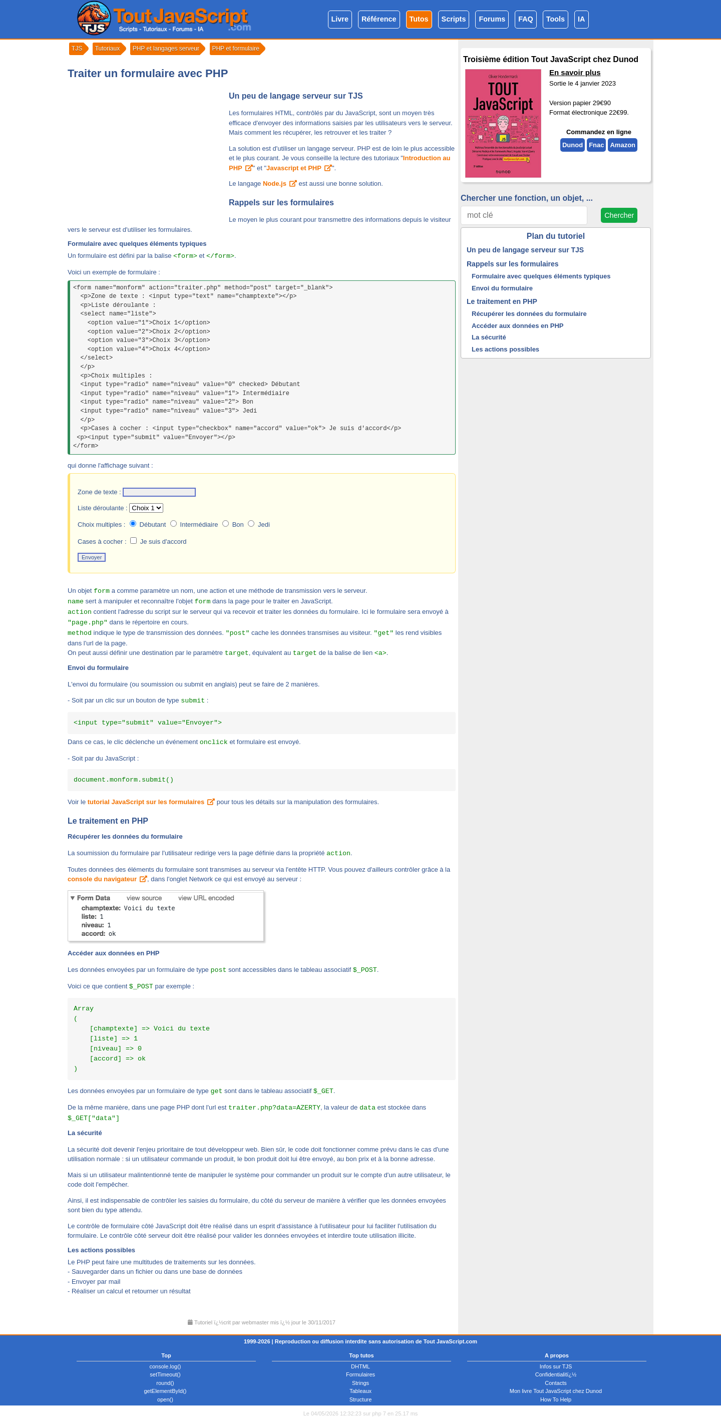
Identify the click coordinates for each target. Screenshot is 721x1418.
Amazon (622, 145)
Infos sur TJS (556, 1366)
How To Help (555, 1399)
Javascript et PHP (293, 168)
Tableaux (360, 1391)
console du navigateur (102, 879)
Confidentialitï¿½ (556, 1374)
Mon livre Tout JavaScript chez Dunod (556, 1391)
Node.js (274, 183)
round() (165, 1383)
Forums (492, 19)
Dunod (572, 145)
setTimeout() (165, 1374)
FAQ (525, 19)
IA (581, 19)
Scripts (454, 19)
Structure (360, 1399)
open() (165, 1399)
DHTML (360, 1366)
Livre (339, 19)
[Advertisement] (145, 152)
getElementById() (165, 1391)
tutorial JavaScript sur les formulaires (146, 802)
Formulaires (360, 1374)
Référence (379, 19)
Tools (555, 19)
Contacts (555, 1383)
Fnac (596, 145)
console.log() (165, 1366)
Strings (360, 1383)
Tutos (419, 19)
